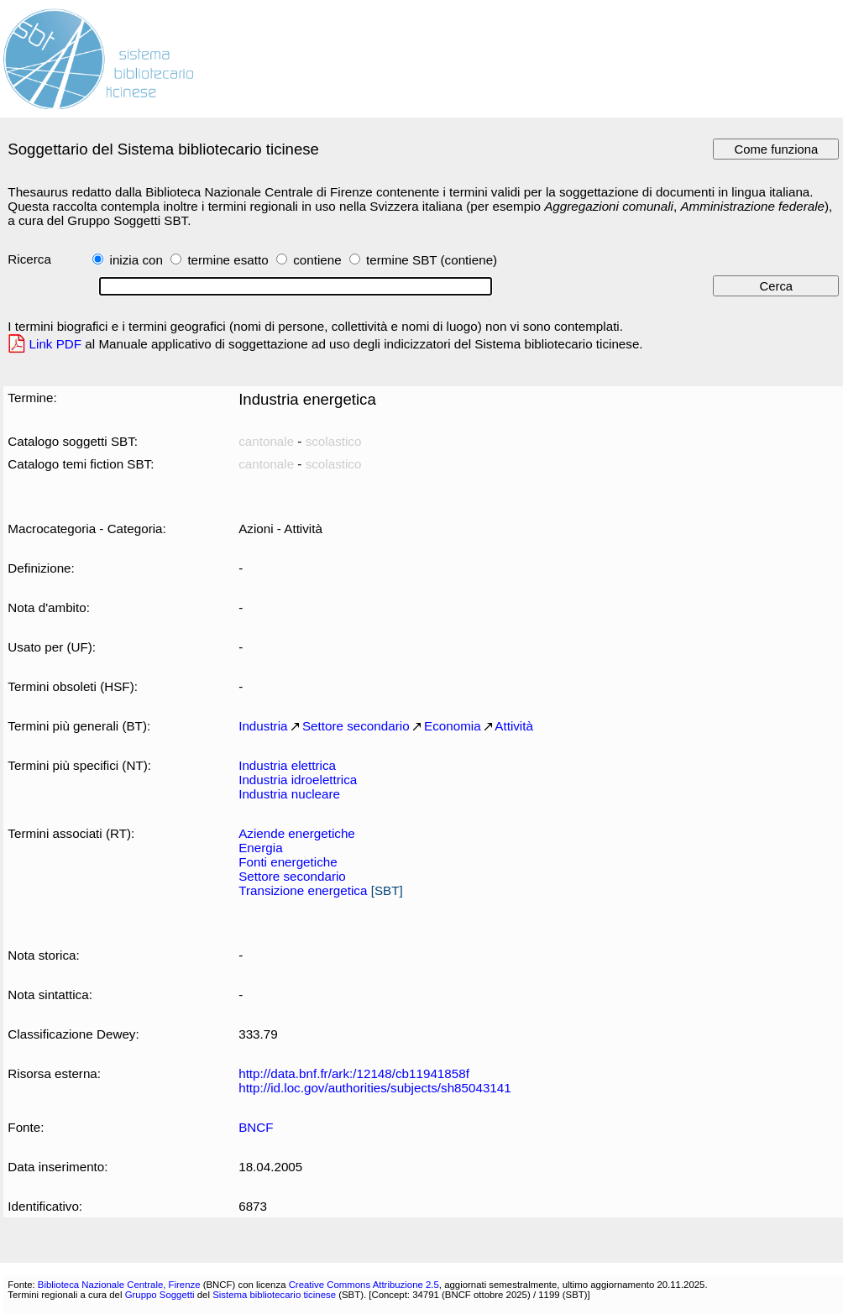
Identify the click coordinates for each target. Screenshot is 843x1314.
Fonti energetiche (287, 862)
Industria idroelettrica (297, 779)
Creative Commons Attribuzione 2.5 (364, 1285)
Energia (260, 847)
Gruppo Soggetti (160, 1295)
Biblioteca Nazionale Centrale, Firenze (119, 1285)
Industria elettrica (287, 765)
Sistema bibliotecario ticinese (274, 1295)
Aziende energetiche (296, 833)
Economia (452, 726)
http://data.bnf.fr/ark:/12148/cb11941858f (353, 1073)
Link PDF (55, 344)
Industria (262, 726)
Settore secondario (356, 726)
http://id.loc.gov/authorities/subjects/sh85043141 (374, 1088)
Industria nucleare (289, 794)
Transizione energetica (302, 890)
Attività (514, 726)
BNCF (255, 1127)
